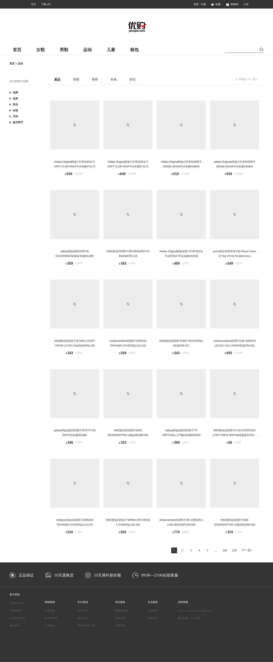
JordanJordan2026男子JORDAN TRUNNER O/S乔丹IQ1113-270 (74, 522)
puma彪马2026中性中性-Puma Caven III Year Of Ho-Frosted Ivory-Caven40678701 (234, 254)
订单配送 (50, 625)
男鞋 (64, 49)
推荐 (95, 79)
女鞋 (40, 49)
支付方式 (82, 610)
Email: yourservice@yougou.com (195, 610)
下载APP (46, 4)
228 (224, 550)
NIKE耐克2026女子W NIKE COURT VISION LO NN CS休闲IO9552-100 (74, 343)
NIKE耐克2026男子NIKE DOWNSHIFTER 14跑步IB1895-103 (234, 522)
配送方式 (82, 618)
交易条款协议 (17, 603)
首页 (17, 49)
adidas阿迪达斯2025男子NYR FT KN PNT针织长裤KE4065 (75, 433)
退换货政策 (121, 610)
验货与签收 (51, 618)
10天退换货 (64, 575)
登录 (196, 4)
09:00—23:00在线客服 (159, 575)
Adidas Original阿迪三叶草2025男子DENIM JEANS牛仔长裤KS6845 (181, 164)
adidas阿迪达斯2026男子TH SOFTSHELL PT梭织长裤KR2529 (181, 433)
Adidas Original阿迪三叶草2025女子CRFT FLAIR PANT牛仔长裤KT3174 (128, 164)
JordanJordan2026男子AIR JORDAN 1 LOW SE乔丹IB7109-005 (181, 522)
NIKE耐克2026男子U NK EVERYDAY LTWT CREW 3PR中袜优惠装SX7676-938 (235, 433)
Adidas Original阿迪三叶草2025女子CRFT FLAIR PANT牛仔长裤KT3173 (74, 164)
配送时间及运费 (86, 625)
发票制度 (120, 625)
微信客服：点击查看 (189, 618)
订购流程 (50, 610)
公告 (246, 4)
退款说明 (120, 618)
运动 (87, 49)
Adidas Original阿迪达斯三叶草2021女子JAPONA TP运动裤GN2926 (181, 254)
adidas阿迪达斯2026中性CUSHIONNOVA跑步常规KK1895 (74, 254)
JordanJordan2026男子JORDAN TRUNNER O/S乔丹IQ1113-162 (127, 343)
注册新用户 (16, 610)
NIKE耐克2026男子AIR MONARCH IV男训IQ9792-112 (128, 254)
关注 (33, 4)
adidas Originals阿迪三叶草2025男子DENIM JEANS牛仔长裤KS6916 (235, 164)
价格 (114, 79)
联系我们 (153, 618)
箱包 (134, 49)
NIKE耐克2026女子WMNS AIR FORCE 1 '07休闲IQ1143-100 (128, 522)
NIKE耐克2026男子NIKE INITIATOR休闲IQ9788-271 (181, 343)
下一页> (252, 79)
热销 (76, 79)
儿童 (111, 49)
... (216, 550)
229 (234, 550)
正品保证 (26, 575)
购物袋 (232, 4)
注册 (203, 4)
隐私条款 (15, 625)
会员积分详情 (17, 618)
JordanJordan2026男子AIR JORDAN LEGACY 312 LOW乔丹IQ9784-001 (235, 343)
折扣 (132, 79)
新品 (57, 79)
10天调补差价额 (107, 575)
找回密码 (153, 610)
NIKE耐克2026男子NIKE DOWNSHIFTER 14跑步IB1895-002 (127, 433)
